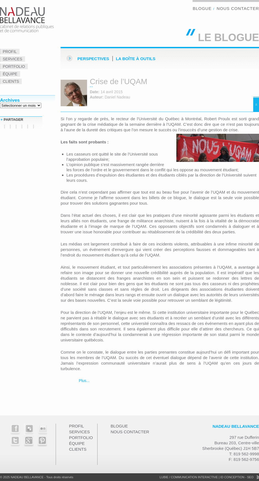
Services (12, 59)
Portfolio (14, 66)
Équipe (10, 74)
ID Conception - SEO (236, 477)
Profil (10, 51)
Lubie (164, 477)
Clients (11, 81)
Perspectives (93, 58)
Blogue (202, 8)
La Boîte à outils (135, 58)
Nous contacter (238, 8)
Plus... (84, 380)
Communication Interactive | (195, 477)
